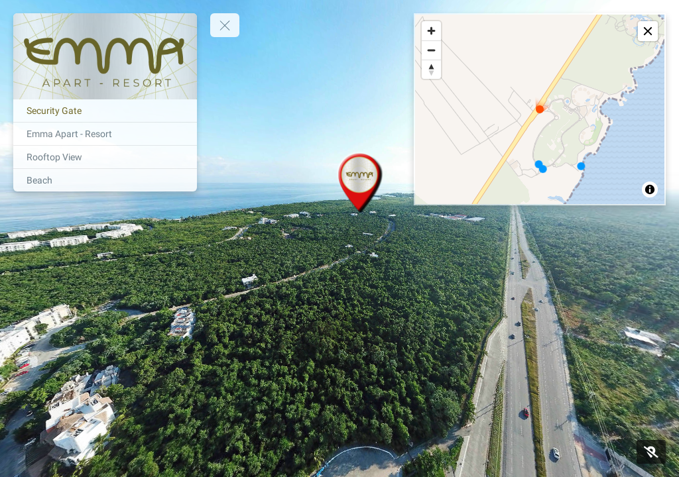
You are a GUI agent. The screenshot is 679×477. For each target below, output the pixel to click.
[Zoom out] (431, 50)
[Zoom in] (431, 30)
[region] (539, 109)
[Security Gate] (105, 110)
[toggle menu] (224, 25)
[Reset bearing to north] (431, 69)
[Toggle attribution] (650, 189)
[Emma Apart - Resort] (105, 134)
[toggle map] (648, 31)
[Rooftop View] (105, 157)
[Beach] (105, 180)
